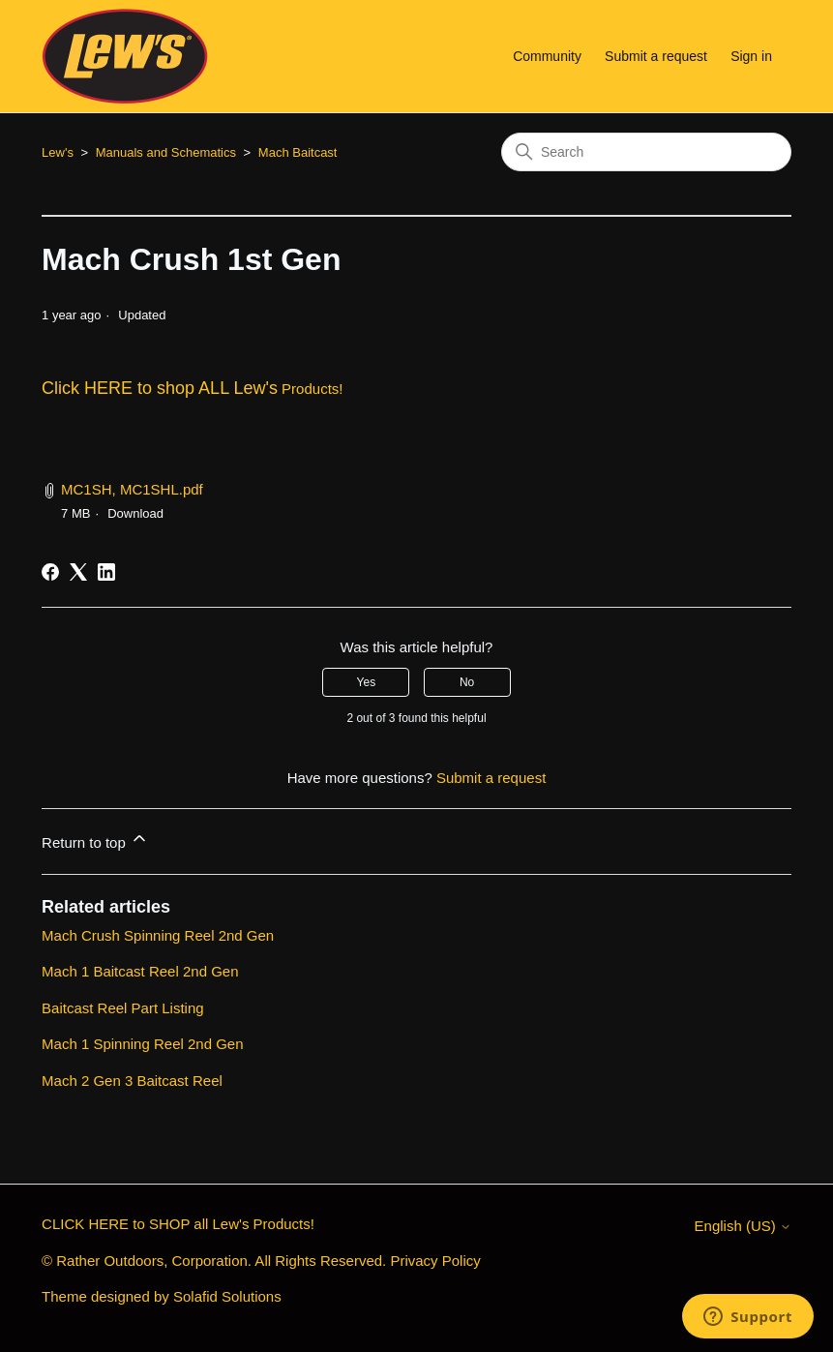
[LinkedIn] (106, 572)
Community (547, 56)
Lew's (58, 152)
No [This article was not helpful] (467, 682)
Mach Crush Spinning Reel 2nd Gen (158, 935)
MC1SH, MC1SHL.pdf (132, 489)
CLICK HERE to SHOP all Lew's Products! (178, 1224)
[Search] (646, 152)
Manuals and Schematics (166, 152)
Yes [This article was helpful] (366, 682)
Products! (310, 388)
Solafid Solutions (227, 1296)
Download (135, 513)
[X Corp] (78, 572)
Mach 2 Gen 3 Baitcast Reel (132, 1080)
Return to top (95, 839)
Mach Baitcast (298, 152)
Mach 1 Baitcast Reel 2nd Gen (140, 971)
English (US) (743, 1225)
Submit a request (656, 56)
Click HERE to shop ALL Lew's (160, 388)
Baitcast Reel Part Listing (123, 1008)
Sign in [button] (751, 56)
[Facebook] (50, 572)
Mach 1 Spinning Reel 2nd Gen (142, 1044)
